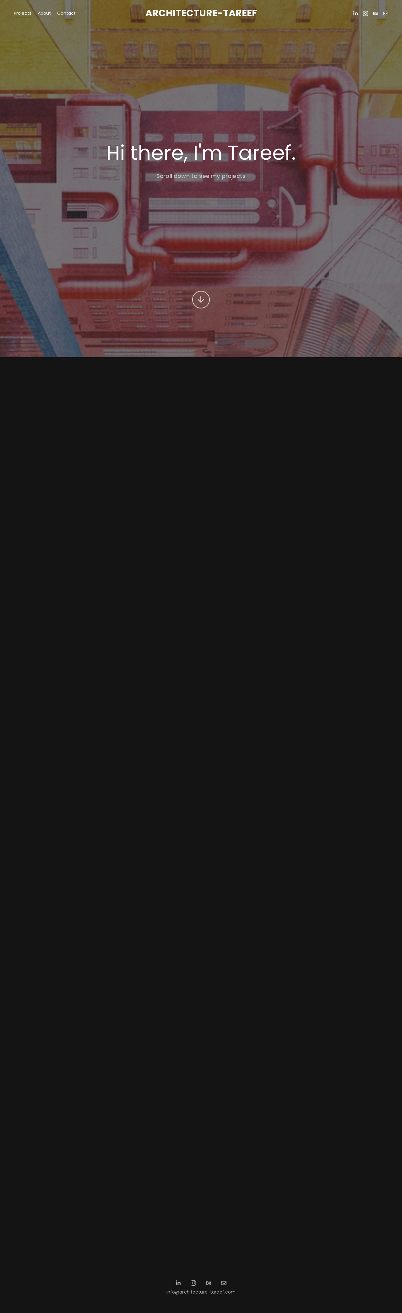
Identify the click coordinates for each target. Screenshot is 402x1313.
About (44, 13)
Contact (66, 13)
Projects (22, 13)
